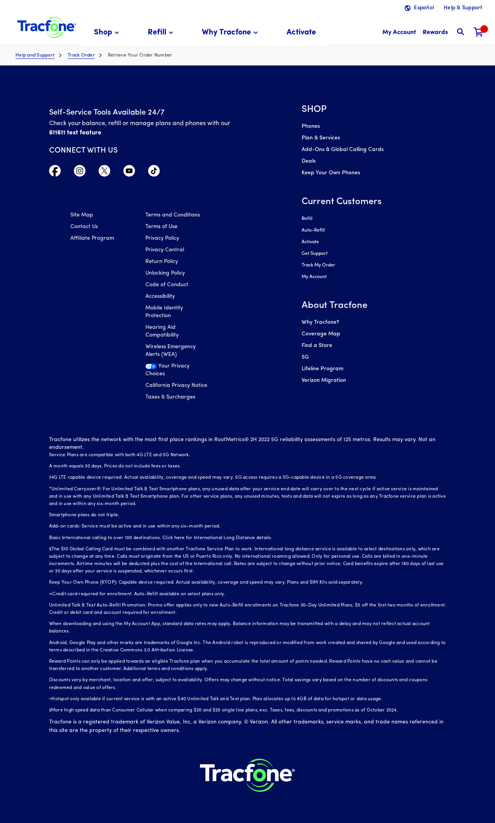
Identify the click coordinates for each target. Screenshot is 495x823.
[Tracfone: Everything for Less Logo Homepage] (46, 27)
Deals (309, 161)
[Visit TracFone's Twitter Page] (104, 172)
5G (305, 357)
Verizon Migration (324, 380)
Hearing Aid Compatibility (162, 331)
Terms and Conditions (172, 215)
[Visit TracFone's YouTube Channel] (129, 172)
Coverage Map (321, 334)
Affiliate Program (92, 238)
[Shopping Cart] (479, 33)
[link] (301, 33)
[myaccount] (399, 33)
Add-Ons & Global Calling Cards (343, 150)
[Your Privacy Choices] (177, 372)
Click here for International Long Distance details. (217, 538)
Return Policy (161, 262)
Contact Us (84, 227)
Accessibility (160, 296)
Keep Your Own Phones (331, 173)
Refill (307, 218)
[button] (108, 33)
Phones (311, 126)
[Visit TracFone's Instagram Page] (79, 172)
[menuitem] (108, 33)
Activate (310, 242)
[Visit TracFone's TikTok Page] (154, 172)
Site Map (81, 215)
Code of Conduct (166, 285)
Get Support (315, 253)
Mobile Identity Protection (164, 312)
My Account (314, 277)
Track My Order (318, 265)
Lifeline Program (322, 369)
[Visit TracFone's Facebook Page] (55, 172)
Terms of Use (161, 227)
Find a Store (317, 346)
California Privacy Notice (176, 385)
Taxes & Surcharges (170, 397)
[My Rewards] (435, 33)
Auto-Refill (313, 230)
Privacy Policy (162, 238)
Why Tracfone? (320, 322)
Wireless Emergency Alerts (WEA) (170, 350)
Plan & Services (321, 138)
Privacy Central (164, 250)
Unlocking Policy (165, 273)
